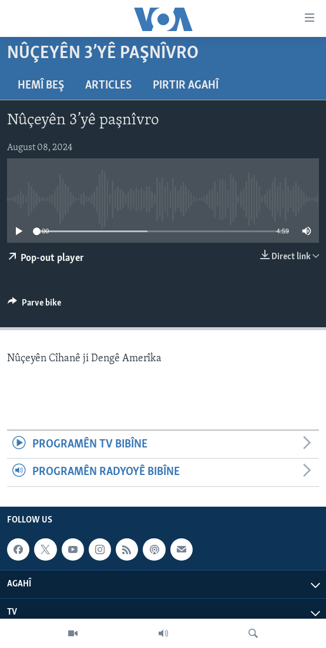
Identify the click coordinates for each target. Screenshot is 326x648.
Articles (108, 85)
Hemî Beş (41, 85)
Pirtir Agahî (186, 85)
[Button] (34, 305)
